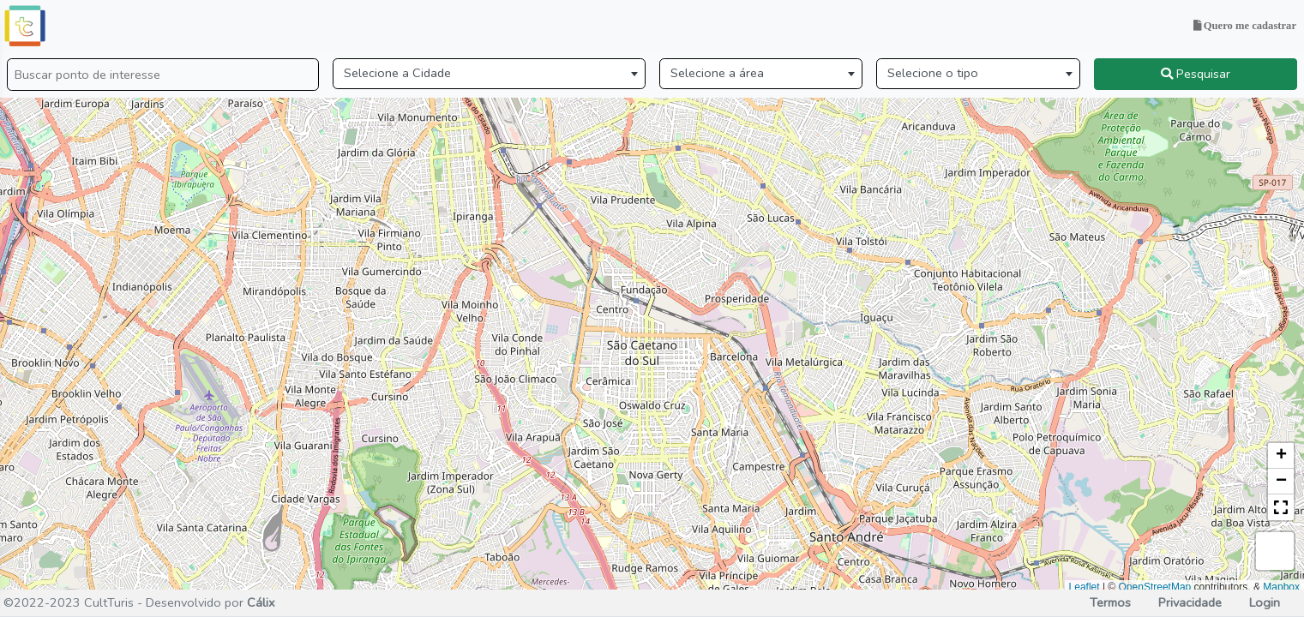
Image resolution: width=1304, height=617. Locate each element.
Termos (1110, 602)
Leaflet (1084, 587)
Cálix (261, 602)
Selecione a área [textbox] (717, 72)
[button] (1281, 507)
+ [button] (1281, 456)
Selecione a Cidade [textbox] (397, 72)
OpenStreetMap (1155, 587)
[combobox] (489, 73)
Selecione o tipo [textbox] (932, 72)
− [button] (1281, 481)
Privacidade (1190, 602)
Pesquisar (1195, 73)
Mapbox (1281, 587)
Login (1263, 602)
